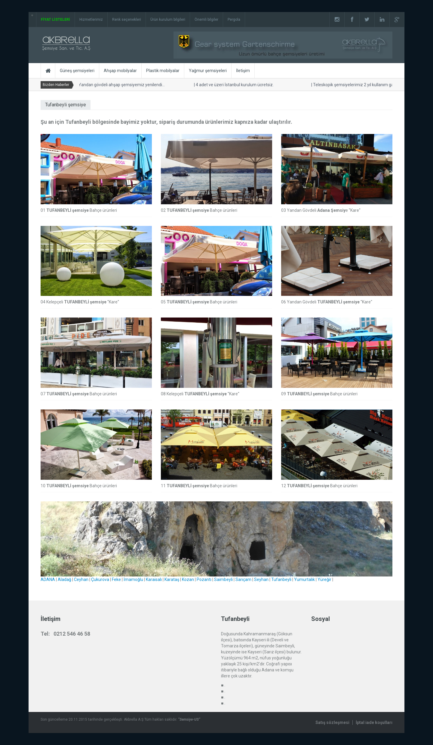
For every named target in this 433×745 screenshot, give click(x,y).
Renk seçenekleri (126, 19)
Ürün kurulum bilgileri (167, 19)
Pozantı (204, 579)
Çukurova (100, 579)
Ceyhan (81, 579)
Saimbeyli (223, 579)
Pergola (234, 19)
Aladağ (64, 579)
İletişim (243, 70)
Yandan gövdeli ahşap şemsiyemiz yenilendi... (119, 84)
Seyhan (261, 579)
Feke (116, 579)
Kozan (188, 579)
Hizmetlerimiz (91, 19)
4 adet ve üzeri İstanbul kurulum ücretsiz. (233, 84)
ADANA (48, 579)
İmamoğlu (133, 579)
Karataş (171, 579)
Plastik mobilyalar (163, 70)
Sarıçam (243, 579)
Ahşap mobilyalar (120, 70)
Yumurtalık (304, 579)
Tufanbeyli (281, 579)
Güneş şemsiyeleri (77, 70)
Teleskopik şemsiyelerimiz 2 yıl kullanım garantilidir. (359, 84)
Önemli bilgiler (206, 19)
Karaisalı (154, 579)
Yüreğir (324, 579)
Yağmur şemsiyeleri (208, 70)
